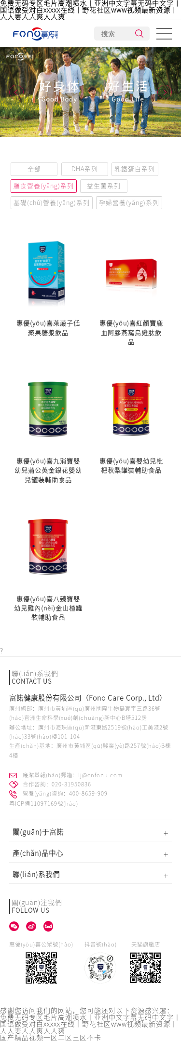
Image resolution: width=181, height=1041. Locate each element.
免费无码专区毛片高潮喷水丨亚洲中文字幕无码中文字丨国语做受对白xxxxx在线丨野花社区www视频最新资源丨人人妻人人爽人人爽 (90, 10)
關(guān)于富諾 (38, 832)
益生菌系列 (104, 186)
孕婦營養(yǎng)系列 (129, 203)
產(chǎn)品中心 (38, 853)
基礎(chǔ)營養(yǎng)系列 (52, 203)
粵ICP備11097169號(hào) (43, 803)
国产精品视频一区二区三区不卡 (50, 1037)
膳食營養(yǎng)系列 (44, 186)
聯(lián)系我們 (36, 874)
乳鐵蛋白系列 (134, 169)
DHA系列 (84, 169)
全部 (34, 169)
